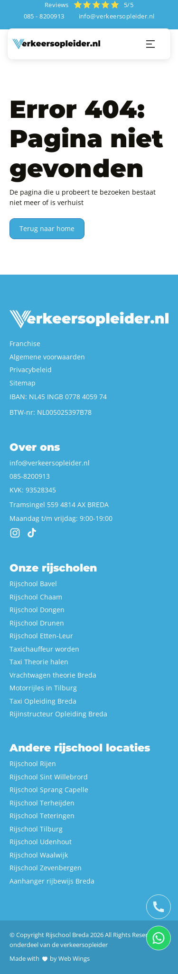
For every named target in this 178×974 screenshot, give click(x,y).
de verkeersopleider (80, 944)
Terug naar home (47, 228)
